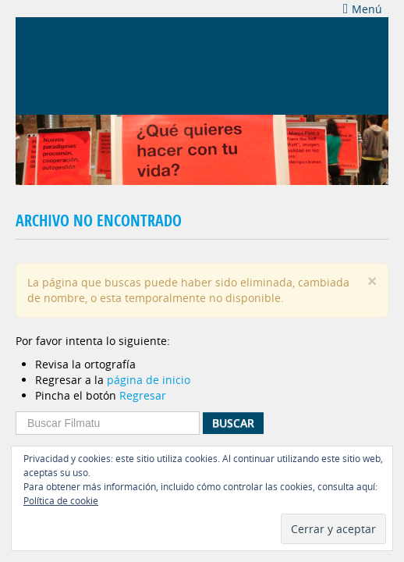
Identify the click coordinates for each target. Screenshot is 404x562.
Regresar (142, 395)
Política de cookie (60, 500)
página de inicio (148, 379)
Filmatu (86, 64)
